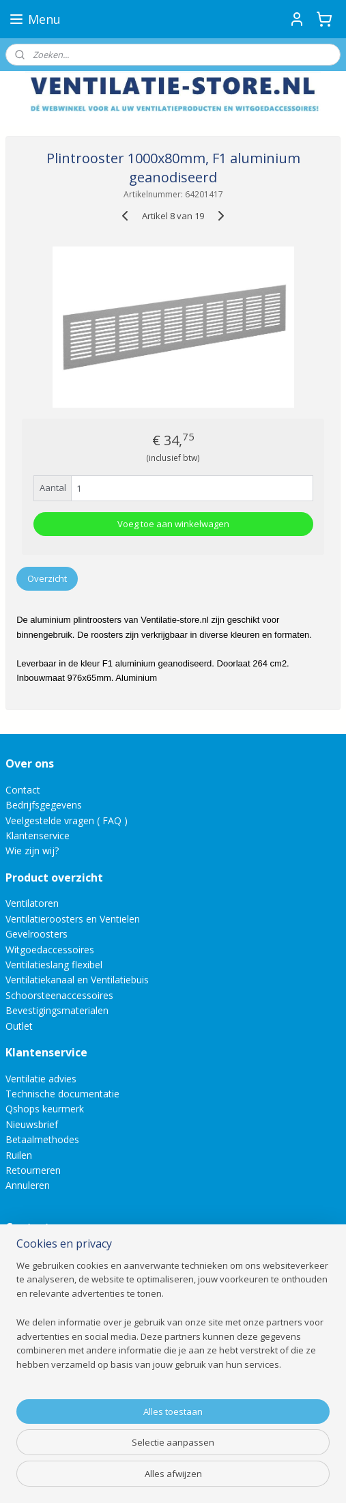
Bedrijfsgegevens (43, 804)
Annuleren (27, 1185)
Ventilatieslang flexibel (53, 964)
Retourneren (33, 1170)
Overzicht (47, 578)
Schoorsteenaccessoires (59, 995)
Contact (22, 789)
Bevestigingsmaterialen (57, 1010)
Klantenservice (37, 835)
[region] (173, 1333)
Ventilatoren (32, 903)
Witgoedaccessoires (49, 949)
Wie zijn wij (30, 850)
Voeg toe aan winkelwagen (173, 524)
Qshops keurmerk (44, 1108)
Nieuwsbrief (31, 1124)
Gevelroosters (36, 933)
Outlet (20, 1026)
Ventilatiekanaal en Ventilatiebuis (77, 979)
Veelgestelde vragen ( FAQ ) (66, 820)
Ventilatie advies (40, 1078)
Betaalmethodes (42, 1139)
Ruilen (18, 1155)
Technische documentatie (62, 1093)
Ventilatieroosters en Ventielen (72, 918)
